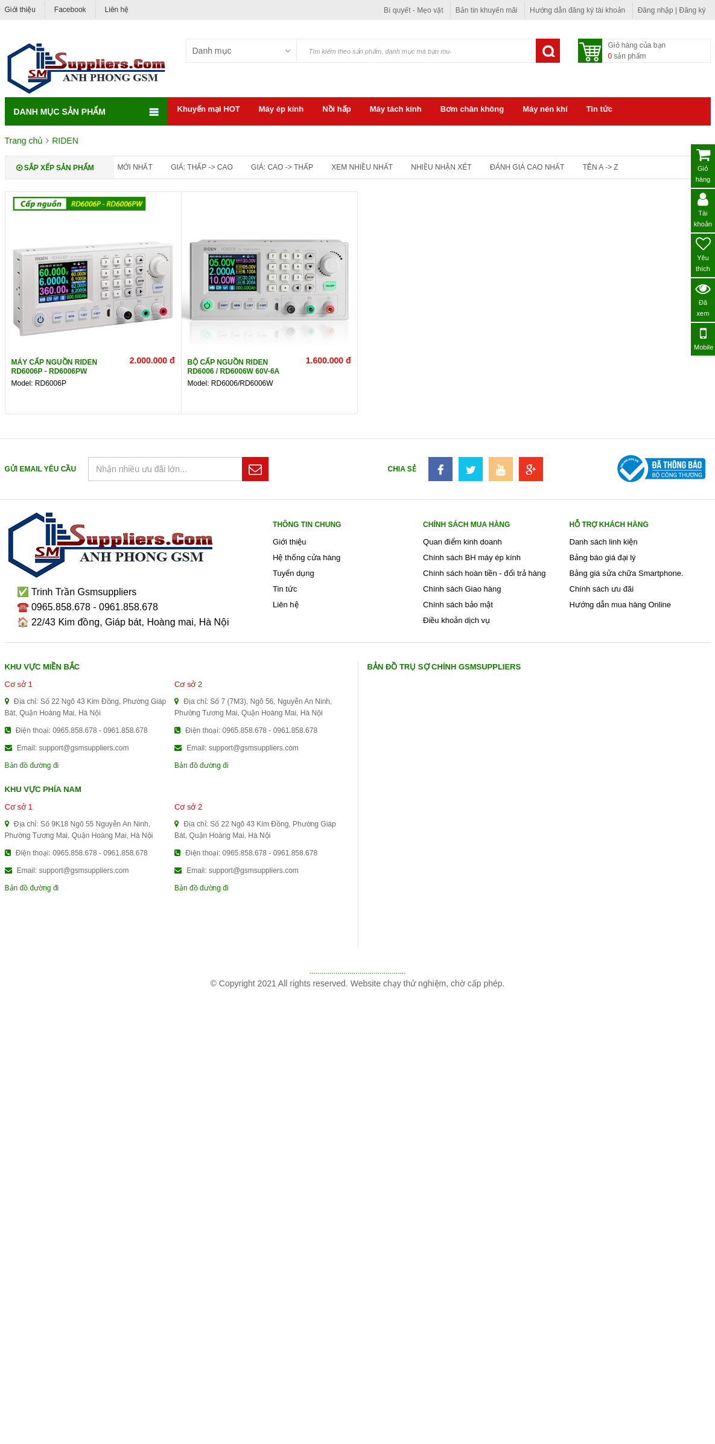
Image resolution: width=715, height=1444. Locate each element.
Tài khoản (703, 210)
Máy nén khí (545, 108)
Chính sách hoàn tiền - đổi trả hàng (484, 573)
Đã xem (703, 299)
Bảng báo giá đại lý (603, 557)
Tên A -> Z (600, 167)
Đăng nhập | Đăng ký (672, 10)
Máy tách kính (396, 108)
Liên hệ (117, 9)
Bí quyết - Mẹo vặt (413, 10)
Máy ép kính (281, 108)
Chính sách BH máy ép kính (472, 557)
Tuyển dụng (293, 573)
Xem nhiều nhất (362, 167)
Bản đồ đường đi (32, 765)
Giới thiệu (20, 9)
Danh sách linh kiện (604, 541)
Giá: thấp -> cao (202, 167)
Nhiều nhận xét (441, 167)
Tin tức (599, 108)
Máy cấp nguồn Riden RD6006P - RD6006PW (54, 366)
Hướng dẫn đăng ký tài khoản (577, 10)
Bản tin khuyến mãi (487, 10)
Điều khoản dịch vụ (456, 620)
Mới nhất (135, 167)
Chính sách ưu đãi (602, 588)
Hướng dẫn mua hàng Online (621, 604)
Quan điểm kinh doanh (462, 541)
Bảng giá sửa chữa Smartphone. (627, 573)
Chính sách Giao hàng (462, 588)
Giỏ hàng (703, 165)
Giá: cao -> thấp (282, 167)
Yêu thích (703, 254)
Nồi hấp (336, 108)
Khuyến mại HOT (208, 108)
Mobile (703, 338)
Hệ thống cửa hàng (306, 557)
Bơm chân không (472, 108)
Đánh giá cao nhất (527, 167)
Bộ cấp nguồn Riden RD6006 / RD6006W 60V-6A (234, 366)
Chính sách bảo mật (458, 604)
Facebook (70, 9)
